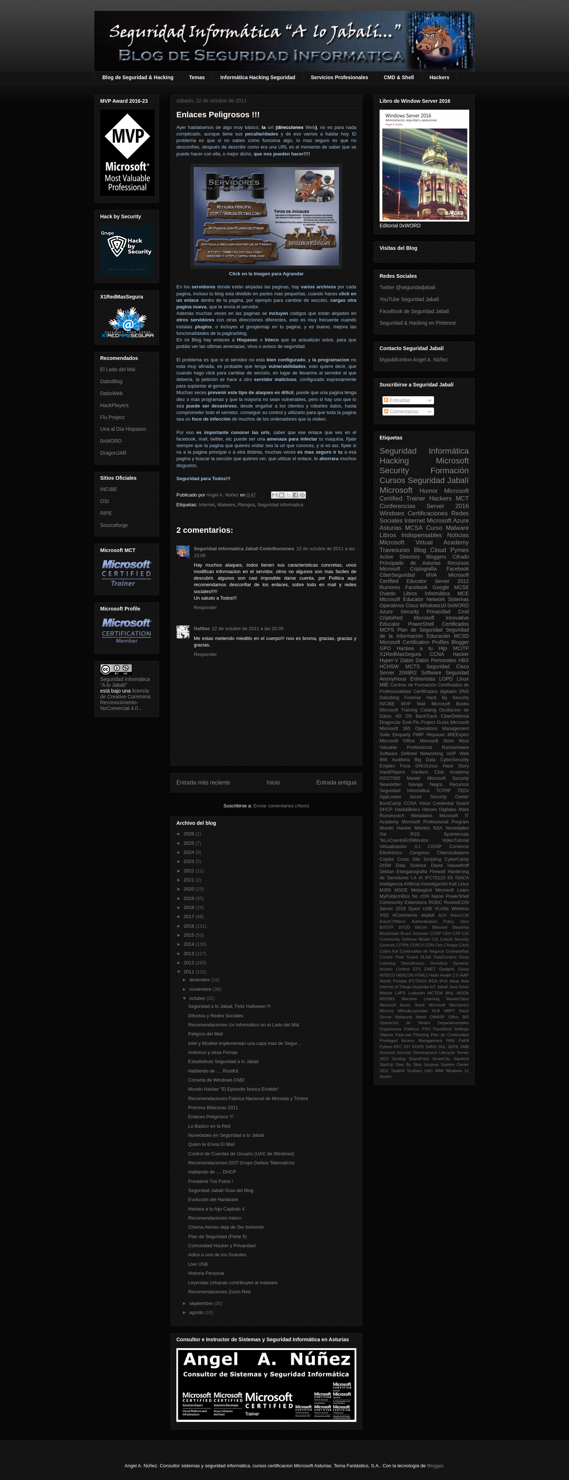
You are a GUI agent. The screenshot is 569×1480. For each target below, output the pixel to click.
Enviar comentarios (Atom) (281, 805)
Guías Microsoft (453, 722)
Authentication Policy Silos (440, 921)
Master (414, 778)
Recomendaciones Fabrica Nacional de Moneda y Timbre (248, 1098)
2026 (190, 833)
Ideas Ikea (459, 981)
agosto (197, 1312)
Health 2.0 (449, 975)
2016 (190, 926)
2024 (190, 852)
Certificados (455, 624)
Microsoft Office (397, 740)
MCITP (461, 648)
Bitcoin (421, 927)
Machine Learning (420, 999)
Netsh (421, 1017)
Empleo (387, 766)
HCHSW (389, 666)
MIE (384, 685)
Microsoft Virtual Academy (424, 542)
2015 (190, 935)
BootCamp (390, 803)
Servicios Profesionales (339, 77)
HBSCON (405, 975)
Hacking (394, 460)
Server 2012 (452, 581)
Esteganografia (412, 871)
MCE (463, 593)
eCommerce (405, 915)
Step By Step (408, 1064)
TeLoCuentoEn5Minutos (404, 840)
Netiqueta (403, 1017)
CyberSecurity (454, 759)
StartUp (386, 1064)
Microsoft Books (450, 703)
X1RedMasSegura (400, 654)
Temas (197, 77)
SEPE (452, 1047)
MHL (450, 993)
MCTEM (435, 993)
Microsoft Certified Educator (424, 578)
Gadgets (446, 969)
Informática (437, 593)
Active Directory (400, 557)
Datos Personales (436, 660)
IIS (450, 877)
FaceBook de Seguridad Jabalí (414, 311)
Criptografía (423, 569)
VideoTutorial (455, 840)
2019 (190, 898)
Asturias (391, 527)
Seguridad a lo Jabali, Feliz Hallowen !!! (229, 1006)
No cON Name (427, 896)
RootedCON (456, 902)
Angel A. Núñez (223, 495)
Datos (407, 660)
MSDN (463, 993)
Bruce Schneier (415, 933)
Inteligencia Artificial (400, 884)
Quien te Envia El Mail (211, 1144)
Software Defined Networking (411, 753)
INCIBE (108, 489)
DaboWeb (111, 393)
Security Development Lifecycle (426, 1052)
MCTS (412, 666)
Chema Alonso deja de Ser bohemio (225, 1227)
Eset (407, 722)
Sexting (398, 1059)
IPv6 (443, 981)
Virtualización (393, 846)
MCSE (461, 587)
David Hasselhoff (450, 865)
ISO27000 (390, 778)
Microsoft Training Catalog (408, 710)
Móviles (422, 828)
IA (420, 877)
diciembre (200, 979)
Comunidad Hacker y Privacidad (221, 1245)
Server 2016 (447, 506)
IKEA (433, 981)
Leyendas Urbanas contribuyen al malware (232, 1282)
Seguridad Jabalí (438, 480)
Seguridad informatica (280, 504)
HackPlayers (114, 405)
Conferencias (398, 506)
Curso (434, 527)
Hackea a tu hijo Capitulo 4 (216, 1209)
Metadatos (422, 815)
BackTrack (426, 716)
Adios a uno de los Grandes (217, 1254)
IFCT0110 (435, 877)
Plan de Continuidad (450, 1035)
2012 (190, 962)
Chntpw (451, 945)
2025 (190, 843)
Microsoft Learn (452, 890)
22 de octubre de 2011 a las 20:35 (247, 628)
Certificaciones (428, 513)
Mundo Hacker (395, 828)
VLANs (442, 908)
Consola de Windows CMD (216, 1080)
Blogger (460, 642)
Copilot (387, 859)
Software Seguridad (445, 673)
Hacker (461, 654)
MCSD (461, 636)
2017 (190, 916)
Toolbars (414, 1071)
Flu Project (112, 417)
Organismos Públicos (399, 1029)
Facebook (458, 569)
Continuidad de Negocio (422, 951)
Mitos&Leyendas (413, 1011)
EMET (429, 969)
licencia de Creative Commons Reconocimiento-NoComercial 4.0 (125, 699)
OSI (104, 501)
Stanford (461, 1059)
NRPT (449, 1011)
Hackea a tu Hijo (422, 648)
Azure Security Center (439, 796)
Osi (383, 834)
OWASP (437, 1017)
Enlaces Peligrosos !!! (210, 1116)
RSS (415, 834)
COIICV (417, 945)
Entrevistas (422, 679)
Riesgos (246, 504)
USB (427, 908)
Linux (463, 679)
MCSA (413, 527)
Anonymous (393, 679)
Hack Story (456, 766)
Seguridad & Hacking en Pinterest (418, 323)
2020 (190, 889)
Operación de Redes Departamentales (424, 1023)
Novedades (457, 828)
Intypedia (420, 987)
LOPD (446, 679)
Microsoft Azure (448, 520)
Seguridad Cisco (447, 666)
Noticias (458, 535)
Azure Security (399, 612)
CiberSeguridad (397, 575)
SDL (442, 1047)
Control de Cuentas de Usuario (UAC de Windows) (241, 1153)
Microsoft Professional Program (435, 821)
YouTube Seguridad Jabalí (409, 299)
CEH (447, 933)
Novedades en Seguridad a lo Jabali (226, 1135)
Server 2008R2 (398, 673)
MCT (462, 498)
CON (429, 945)
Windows (392, 513)
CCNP (436, 933)
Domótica (438, 963)
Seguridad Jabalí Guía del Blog (220, 1190)
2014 (190, 944)
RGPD (417, 1047)
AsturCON (459, 915)
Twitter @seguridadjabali (407, 287)
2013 (190, 953)
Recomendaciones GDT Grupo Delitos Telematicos (241, 1162)
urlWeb (289, 127)
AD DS (403, 716)
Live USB (198, 1264)
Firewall (437, 871)
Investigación (434, 884)
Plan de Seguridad (420, 630)
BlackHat (461, 927)
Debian (387, 871)
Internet (206, 504)
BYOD (404, 927)
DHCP (386, 809)
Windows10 (433, 605)
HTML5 (421, 975)
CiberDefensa (455, 716)
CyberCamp (457, 859)
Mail (421, 703)
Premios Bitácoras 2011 (213, 1107)
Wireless (460, 908)
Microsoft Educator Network (412, 599)
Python (386, 1047)
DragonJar (390, 722)
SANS (430, 1047)
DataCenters (445, 957)
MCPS (387, 630)
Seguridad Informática (424, 450)
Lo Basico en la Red (209, 1126)
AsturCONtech (393, 921)
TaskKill (398, 1071)
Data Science (411, 865)
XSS (384, 915)
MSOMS (387, 999)
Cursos (392, 480)
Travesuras (395, 550)
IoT (433, 987)
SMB (464, 1047)
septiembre (201, 1303)
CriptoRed (391, 618)
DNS (464, 691)
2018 (190, 907)
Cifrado (461, 557)
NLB (436, 1011)
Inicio (273, 782)
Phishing (421, 1035)
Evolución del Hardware (213, 1199)
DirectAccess (413, 963)
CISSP (435, 846)
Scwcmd (387, 1052)
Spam (414, 908)
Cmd (463, 612)
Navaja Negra (425, 784)
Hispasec (435, 734)
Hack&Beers (407, 809)
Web (464, 753)
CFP (456, 933)
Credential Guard (451, 803)
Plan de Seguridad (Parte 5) (217, 1236)
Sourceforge (114, 525)
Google (441, 587)
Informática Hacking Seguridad (257, 77)
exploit (427, 915)
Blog (420, 550)
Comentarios (401, 411)
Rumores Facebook (403, 587)
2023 (190, 861)
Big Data (424, 759)
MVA (431, 575)
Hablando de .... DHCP (212, 1172)
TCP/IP (443, 790)
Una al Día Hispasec (123, 429)
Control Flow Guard (399, 957)
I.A (413, 877)
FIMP (418, 734)
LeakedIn (416, 993)
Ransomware (455, 747)
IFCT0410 (418, 981)
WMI (439, 1071)
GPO (385, 648)
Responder (205, 607)
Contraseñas (457, 951)
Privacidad (438, 612)
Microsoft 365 (395, 728)
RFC (398, 1047)
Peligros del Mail (205, 1034)
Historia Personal (206, 1273)
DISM (385, 865)
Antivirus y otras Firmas (212, 1052)
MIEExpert (458, 734)
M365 (385, 890)
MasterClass (457, 999)
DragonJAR (113, 453)
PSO (426, 1029)
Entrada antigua (336, 782)
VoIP (451, 753)
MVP (406, 703)
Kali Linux (459, 884)
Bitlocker (440, 927)
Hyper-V (389, 660)
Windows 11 (457, 1071)
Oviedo (388, 593)
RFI (407, 1047)
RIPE (106, 513)
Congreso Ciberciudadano (439, 852)
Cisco (412, 605)
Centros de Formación (413, 685)
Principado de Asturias (410, 563)
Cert (439, 945)
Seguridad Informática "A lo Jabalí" (125, 682)
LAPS (400, 993)
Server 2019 (393, 908)
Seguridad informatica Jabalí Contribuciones (244, 548)
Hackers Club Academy (440, 772)
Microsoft (396, 490)
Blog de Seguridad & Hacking (137, 77)
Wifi (383, 759)
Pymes (459, 550)
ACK (442, 915)
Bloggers (436, 557)
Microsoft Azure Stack (402, 1005)
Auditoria (401, 759)
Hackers (440, 77)
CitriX (464, 945)
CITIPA (402, 945)
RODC (435, 902)
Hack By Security (447, 697)
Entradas (397, 400)
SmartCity (441, 1059)
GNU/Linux (427, 766)
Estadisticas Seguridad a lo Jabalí (223, 1061)
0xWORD (111, 441)
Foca (405, 766)
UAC (428, 1071)
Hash (434, 975)
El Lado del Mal (117, 369)
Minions (387, 1011)
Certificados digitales (435, 691)
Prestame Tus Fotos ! (210, 1181)
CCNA (437, 654)
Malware (226, 504)
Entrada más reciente (203, 782)
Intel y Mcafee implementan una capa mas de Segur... (244, 1043)
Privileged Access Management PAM (417, 1040)
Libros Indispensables (411, 535)
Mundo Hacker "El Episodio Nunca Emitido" (233, 1089)
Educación (438, 636)
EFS (417, 969)
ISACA (462, 877)
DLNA (425, 957)
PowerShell (421, 624)
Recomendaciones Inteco (214, 1218)
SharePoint (419, 1059)
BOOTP (387, 927)
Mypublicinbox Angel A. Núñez (414, 359)
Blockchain (389, 933)
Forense (412, 697)
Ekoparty (401, 734)
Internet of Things (395, 987)
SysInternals (456, 834)
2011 (190, 971)
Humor (428, 490)
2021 (190, 880)
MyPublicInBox (395, 896)
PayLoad (403, 1035)
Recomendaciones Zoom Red (219, 1291)
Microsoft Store (437, 740)
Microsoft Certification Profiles (414, 642)
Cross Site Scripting (419, 859)
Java (453, 987)
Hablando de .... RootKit (213, 1071)
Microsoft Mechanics (449, 1005)
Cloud (438, 550)
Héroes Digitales (439, 809)
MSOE (401, 890)
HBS (463, 660)
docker (386, 1076)
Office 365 (458, 1017)
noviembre (201, 989)
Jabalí (442, 987)
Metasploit (421, 890)
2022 (190, 870)
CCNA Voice (417, 803)
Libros (410, 593)
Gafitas (202, 628)
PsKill (464, 1040)
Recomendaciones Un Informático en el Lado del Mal (243, 1024)
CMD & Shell (399, 77)
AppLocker (390, 796)
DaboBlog (111, 381)
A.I (417, 846)
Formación (449, 470)
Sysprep (431, 1064)
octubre (197, 998)
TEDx (463, 790)
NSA (438, 828)
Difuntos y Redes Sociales (215, 1015)
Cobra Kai (389, 951)
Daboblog (389, 697)
